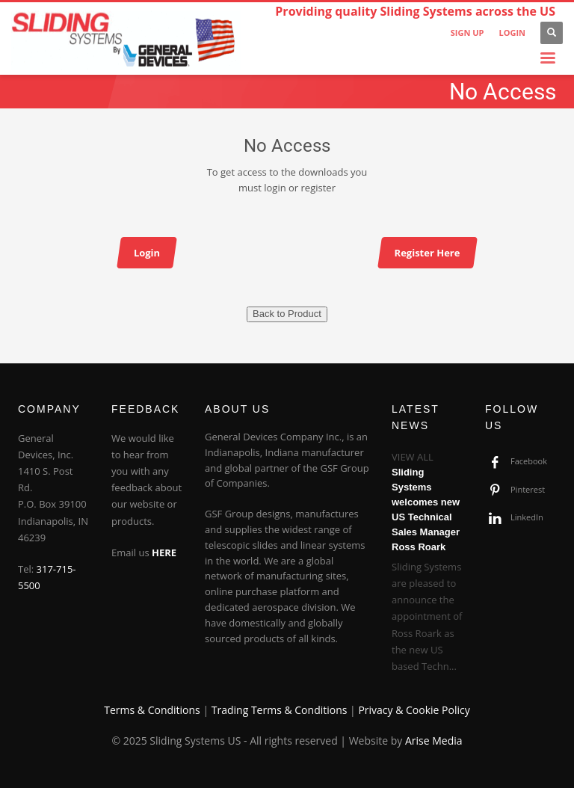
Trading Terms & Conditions (280, 710)
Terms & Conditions (152, 710)
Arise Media (434, 740)
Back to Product (287, 313)
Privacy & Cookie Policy (413, 710)
